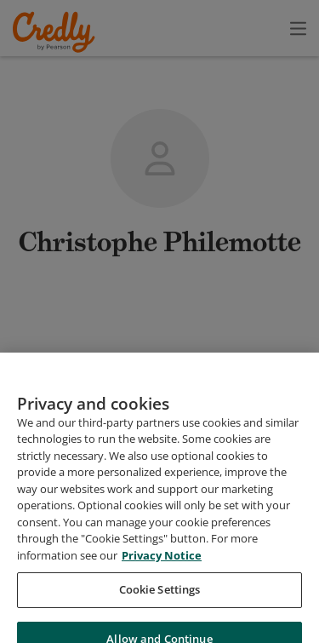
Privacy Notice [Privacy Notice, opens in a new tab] (162, 575)
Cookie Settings (160, 610)
